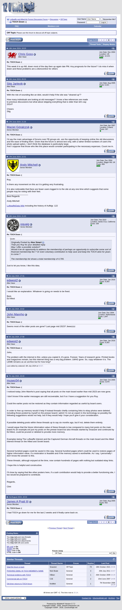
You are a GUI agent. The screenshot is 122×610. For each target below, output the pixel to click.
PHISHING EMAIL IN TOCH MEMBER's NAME (25, 571)
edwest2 (12, 280)
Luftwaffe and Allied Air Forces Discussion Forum (29, 19)
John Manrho (15, 314)
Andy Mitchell (29, 164)
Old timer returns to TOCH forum (19, 584)
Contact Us (86, 598)
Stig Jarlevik (15, 83)
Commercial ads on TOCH (17, 579)
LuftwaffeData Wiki (15, 206)
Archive (111, 598)
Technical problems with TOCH (19, 575)
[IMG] (9, 550)
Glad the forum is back (15, 567)
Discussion (54, 19)
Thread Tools (95, 44)
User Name (81, 19)
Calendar (97, 26)
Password (81, 22)
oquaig (24, 224)
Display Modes (109, 44)
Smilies (9, 549)
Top (117, 598)
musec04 (13, 380)
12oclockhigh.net (100, 598)
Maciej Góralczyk (18, 127)
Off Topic (63, 19)
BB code (10, 547)
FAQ (17, 26)
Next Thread (68, 528)
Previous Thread (55, 528)
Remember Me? (108, 19)
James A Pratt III (17, 501)
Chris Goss (25, 54)
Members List (53, 26)
